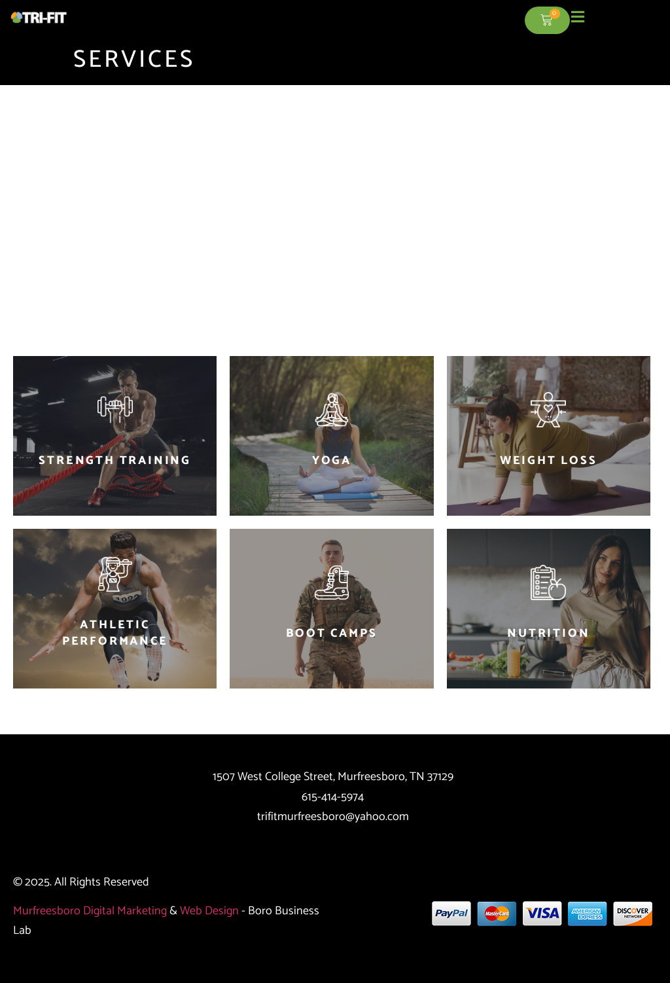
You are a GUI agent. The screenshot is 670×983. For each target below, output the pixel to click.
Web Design (209, 911)
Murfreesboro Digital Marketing (90, 911)
